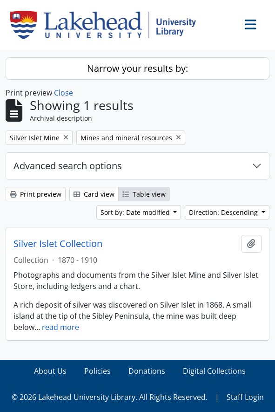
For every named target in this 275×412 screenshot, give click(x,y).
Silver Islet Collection (57, 243)
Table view (144, 194)
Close (63, 93)
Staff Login (245, 397)
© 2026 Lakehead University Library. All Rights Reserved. (110, 397)
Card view (94, 194)
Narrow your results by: (137, 68)
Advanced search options (67, 165)
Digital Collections (214, 371)
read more (60, 327)
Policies (97, 371)
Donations (146, 371)
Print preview (35, 194)
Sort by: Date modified (136, 212)
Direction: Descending (224, 212)
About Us (50, 371)
